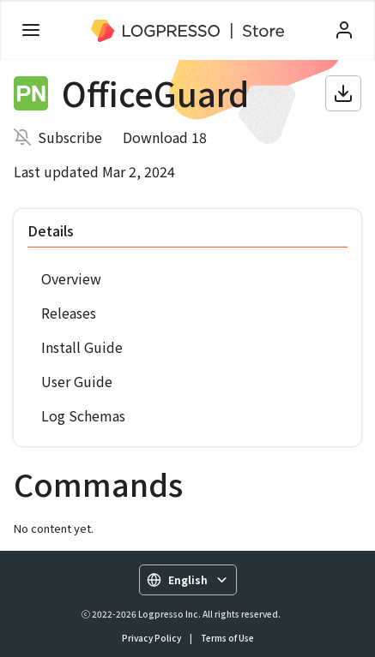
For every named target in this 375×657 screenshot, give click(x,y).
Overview (71, 278)
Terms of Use (227, 637)
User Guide (76, 381)
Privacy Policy (151, 637)
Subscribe (70, 137)
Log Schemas (83, 415)
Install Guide (82, 347)
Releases (68, 312)
